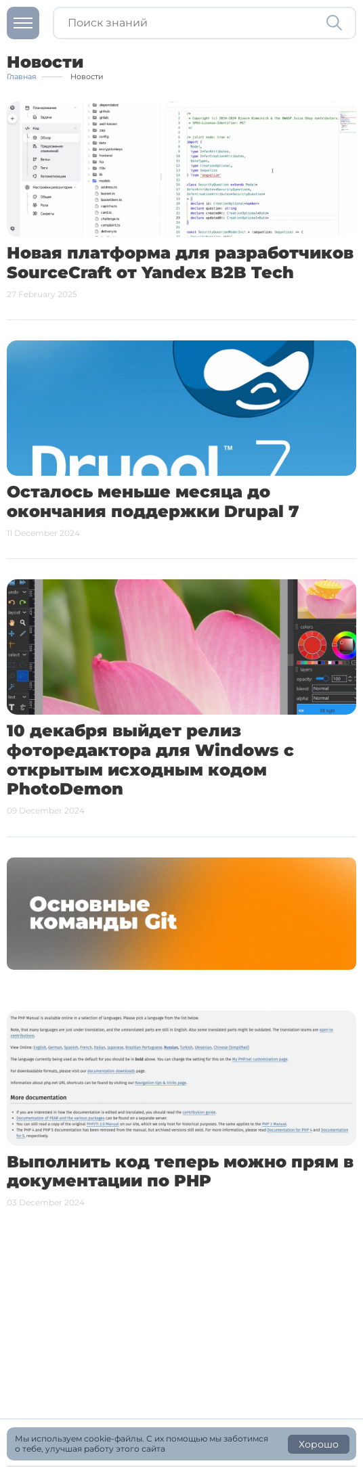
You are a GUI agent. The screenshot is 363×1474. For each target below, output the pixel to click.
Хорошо (319, 1444)
